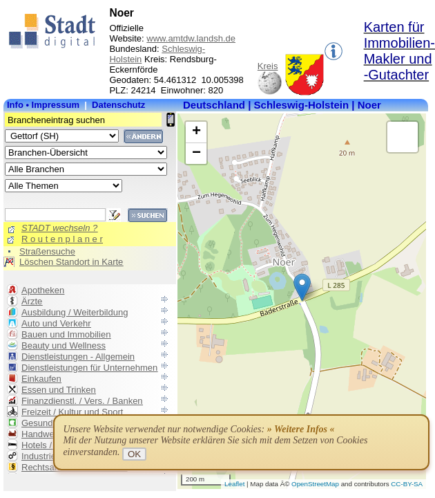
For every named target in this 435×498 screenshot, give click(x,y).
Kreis (268, 66)
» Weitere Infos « (301, 429)
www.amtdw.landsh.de (190, 38)
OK (134, 454)
